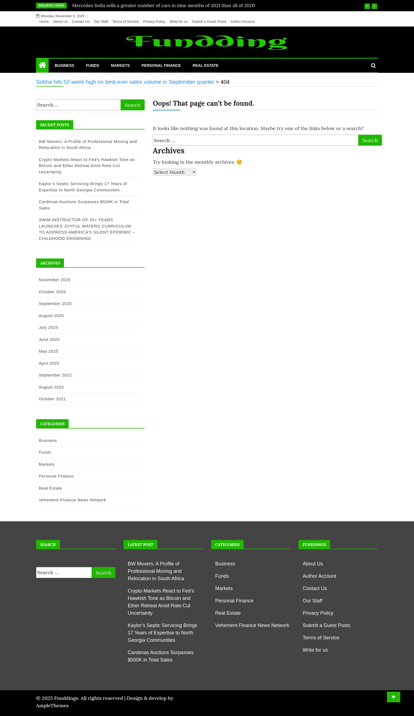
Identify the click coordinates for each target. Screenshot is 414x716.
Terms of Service (125, 21)
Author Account (243, 21)
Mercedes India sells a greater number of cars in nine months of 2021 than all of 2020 (163, 5)
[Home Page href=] (42, 66)
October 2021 (50, 398)
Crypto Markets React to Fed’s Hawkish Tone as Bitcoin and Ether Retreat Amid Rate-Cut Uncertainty (85, 165)
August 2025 (49, 315)
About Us (60, 21)
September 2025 (53, 303)
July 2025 (46, 327)
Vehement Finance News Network (70, 500)
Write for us (179, 21)
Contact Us (80, 21)
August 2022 (49, 387)
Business (64, 65)
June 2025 (47, 339)
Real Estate (205, 65)
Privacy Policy (154, 21)
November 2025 (53, 279)
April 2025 (47, 363)
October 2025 (50, 291)
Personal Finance (161, 65)
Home (44, 21)
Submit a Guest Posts (209, 21)
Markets (120, 65)
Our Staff (101, 21)
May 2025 (46, 351)
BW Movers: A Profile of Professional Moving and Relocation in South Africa (156, 571)
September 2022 (53, 375)
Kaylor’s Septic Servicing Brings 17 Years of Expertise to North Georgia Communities (162, 633)
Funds (92, 65)
